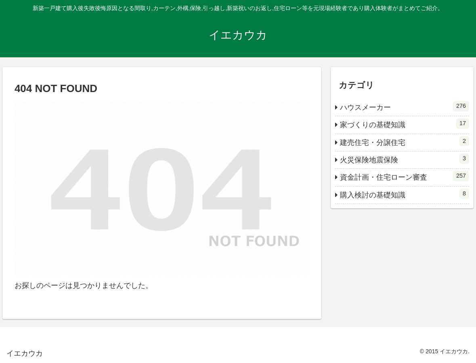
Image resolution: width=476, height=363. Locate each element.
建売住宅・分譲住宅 (404, 141)
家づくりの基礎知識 (404, 123)
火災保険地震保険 (404, 158)
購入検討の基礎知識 (404, 194)
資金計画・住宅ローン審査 (404, 176)
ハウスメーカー (404, 106)
